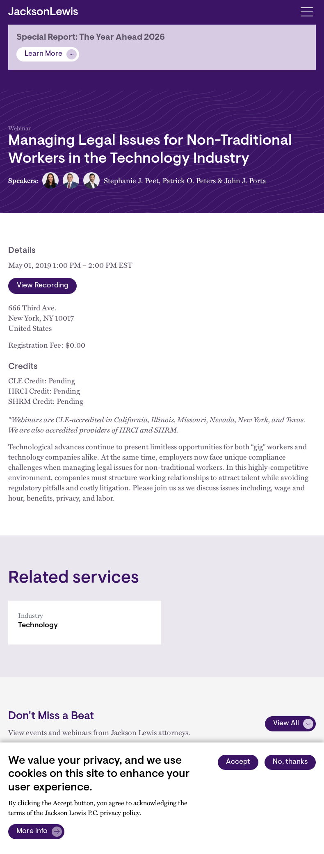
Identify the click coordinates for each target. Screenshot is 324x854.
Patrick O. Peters (189, 180)
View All (286, 723)
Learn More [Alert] (43, 54)
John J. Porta (245, 180)
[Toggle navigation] (306, 11)
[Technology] (84, 622)
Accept (238, 762)
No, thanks (290, 762)
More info (32, 831)
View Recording (42, 285)
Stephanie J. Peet (131, 180)
